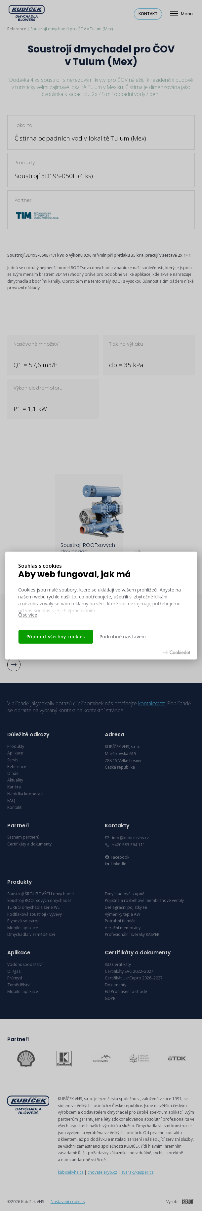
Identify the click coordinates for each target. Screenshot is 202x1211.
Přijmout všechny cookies (55, 636)
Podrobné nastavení (123, 636)
